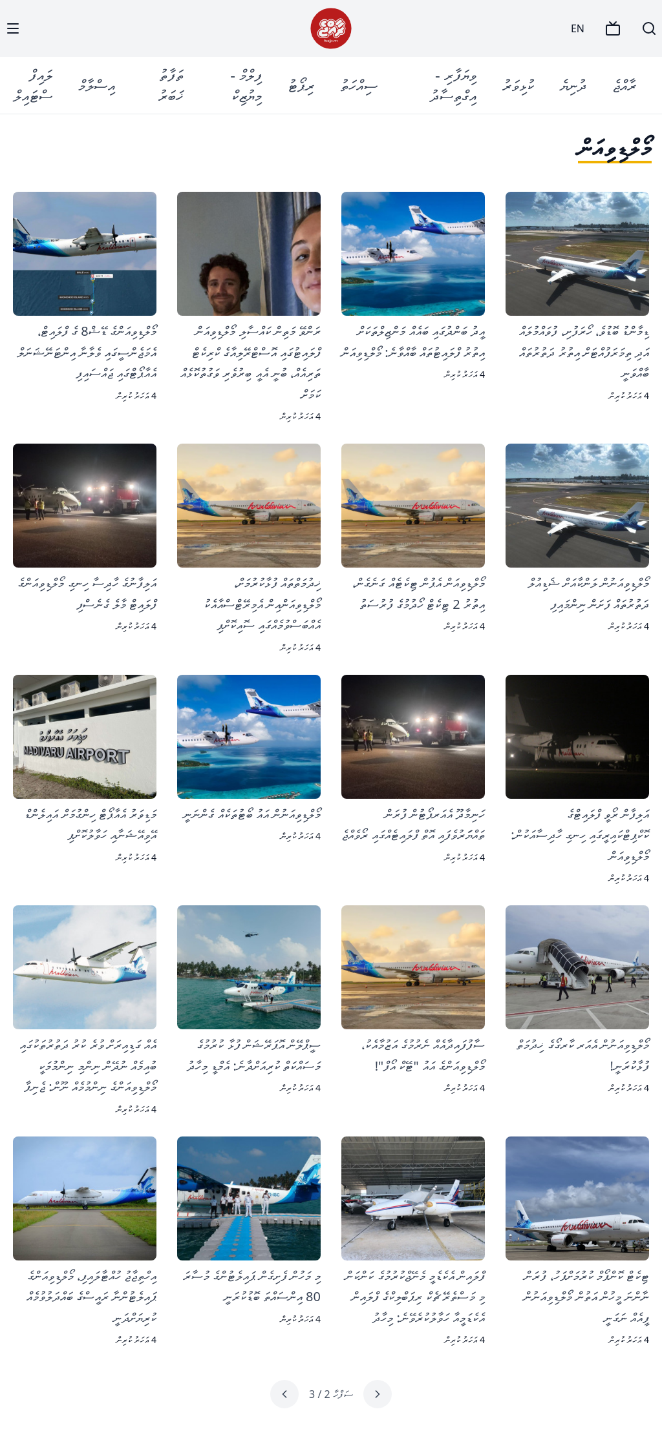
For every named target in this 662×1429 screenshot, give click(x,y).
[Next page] (284, 1394)
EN (577, 28)
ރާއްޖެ (624, 85)
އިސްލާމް (96, 85)
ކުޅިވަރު (518, 85)
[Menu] (13, 28)
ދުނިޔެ (573, 85)
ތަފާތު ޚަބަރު (171, 85)
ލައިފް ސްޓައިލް (33, 85)
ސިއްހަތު (359, 85)
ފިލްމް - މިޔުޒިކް (246, 85)
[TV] (613, 28)
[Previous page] (377, 1394)
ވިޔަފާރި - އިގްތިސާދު (453, 85)
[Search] (649, 28)
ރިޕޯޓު (301, 85)
